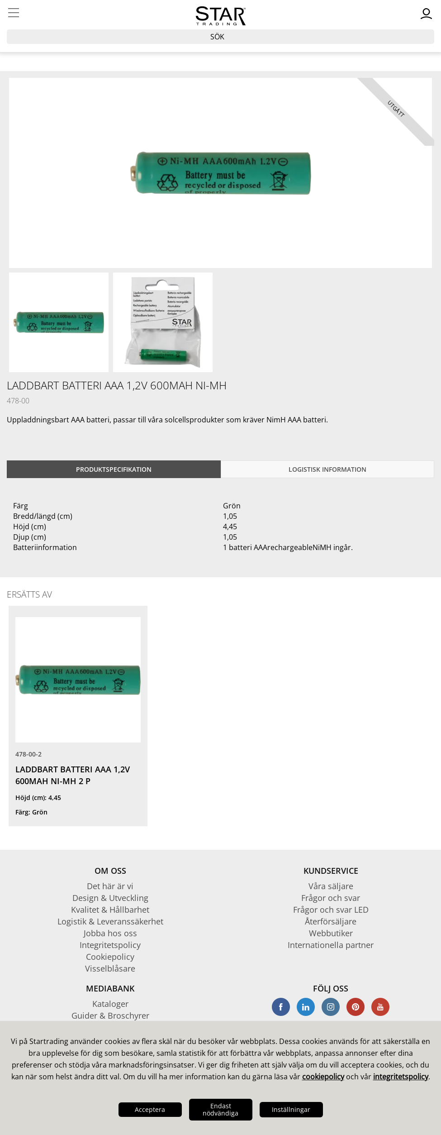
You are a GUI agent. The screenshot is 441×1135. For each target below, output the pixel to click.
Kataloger (110, 1003)
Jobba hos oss (110, 933)
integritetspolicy (400, 1077)
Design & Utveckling (110, 897)
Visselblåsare (110, 968)
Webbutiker (331, 933)
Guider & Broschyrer (110, 1015)
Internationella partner (331, 944)
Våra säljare (330, 886)
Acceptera (150, 1109)
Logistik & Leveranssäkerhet (110, 921)
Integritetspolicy (110, 944)
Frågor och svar (330, 897)
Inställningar (291, 1109)
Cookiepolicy (110, 956)
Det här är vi (110, 886)
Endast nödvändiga (220, 1109)
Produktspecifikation (114, 469)
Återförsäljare (330, 921)
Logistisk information (327, 469)
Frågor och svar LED (331, 909)
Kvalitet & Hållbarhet (110, 909)
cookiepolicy (323, 1077)
